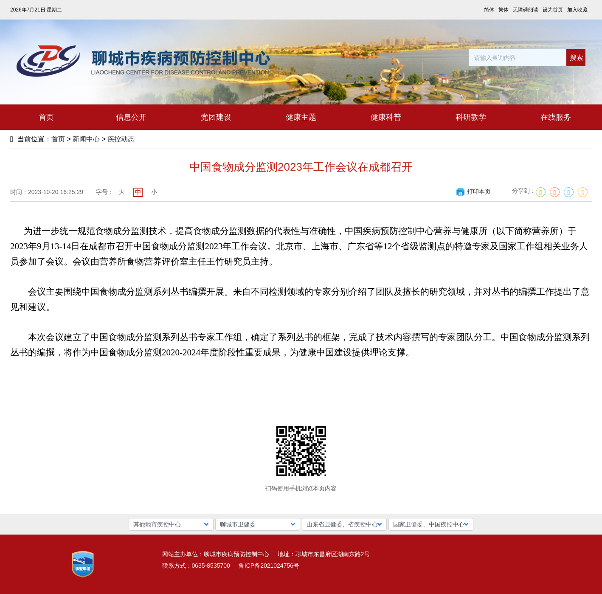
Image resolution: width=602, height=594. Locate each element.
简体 (489, 10)
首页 (58, 139)
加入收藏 (577, 10)
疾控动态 (121, 139)
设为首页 (553, 10)
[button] (171, 524)
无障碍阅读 (525, 10)
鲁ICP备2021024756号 (269, 565)
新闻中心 (86, 139)
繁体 (503, 10)
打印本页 (473, 191)
